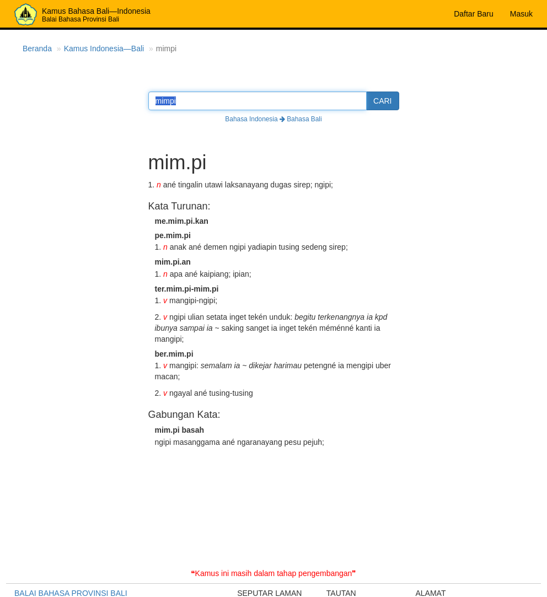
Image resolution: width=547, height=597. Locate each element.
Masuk (521, 13)
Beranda (37, 48)
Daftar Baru (474, 13)
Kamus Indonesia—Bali (104, 48)
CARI (382, 100)
